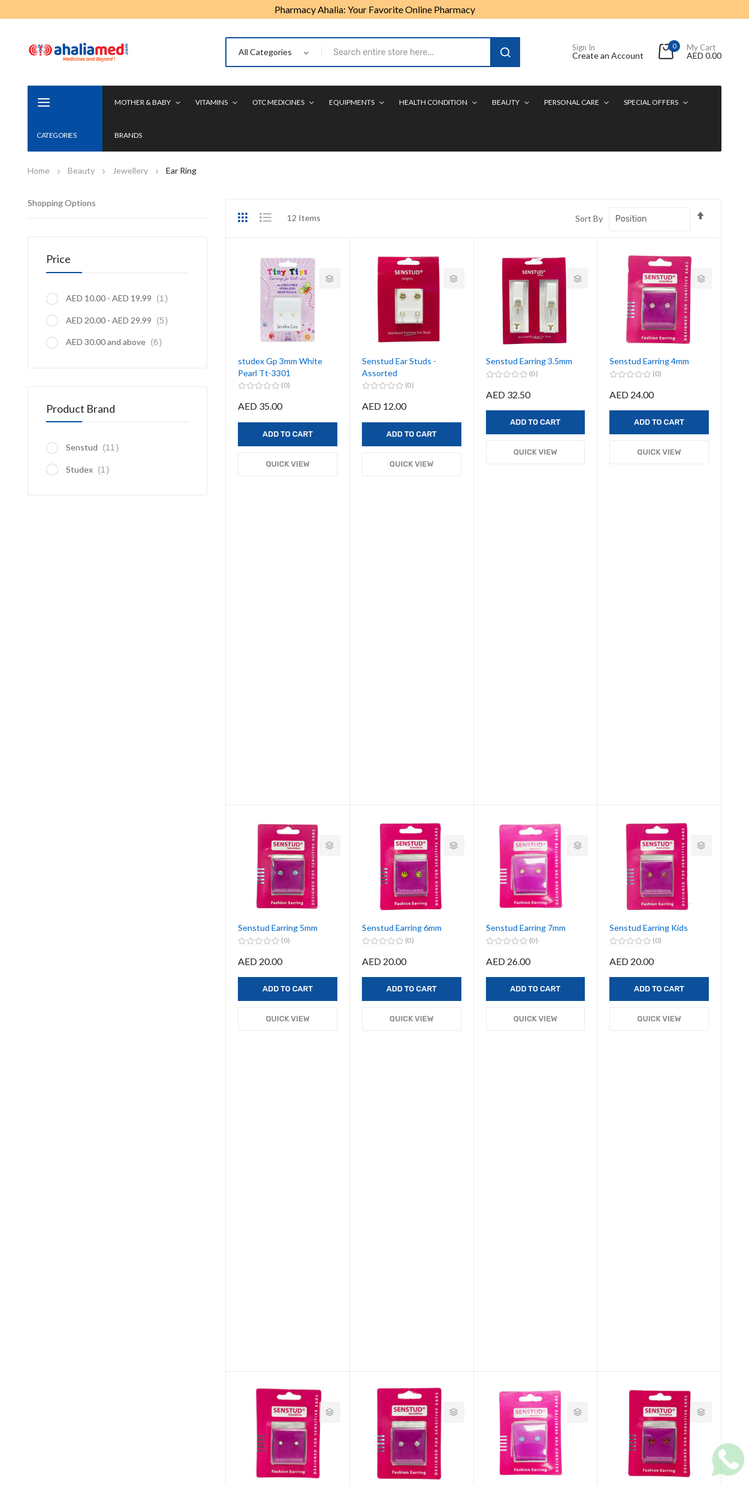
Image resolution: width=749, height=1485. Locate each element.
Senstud (95, 447)
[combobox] (408, 52)
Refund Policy (414, 1393)
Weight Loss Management (444, 1184)
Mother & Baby (142, 102)
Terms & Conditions (336, 1393)
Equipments (351, 102)
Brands (128, 135)
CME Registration (428, 1310)
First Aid (411, 1268)
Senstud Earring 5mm (278, 611)
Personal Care (571, 102)
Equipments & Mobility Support (307, 1254)
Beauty (506, 102)
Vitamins (211, 102)
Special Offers (651, 102)
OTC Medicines (278, 102)
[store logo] (78, 52)
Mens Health (419, 1205)
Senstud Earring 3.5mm (529, 361)
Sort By (589, 218)
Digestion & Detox (430, 1289)
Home (40, 170)
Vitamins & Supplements (311, 1205)
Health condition (433, 102)
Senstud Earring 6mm (402, 611)
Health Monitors (426, 1247)
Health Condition (297, 1282)
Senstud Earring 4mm (649, 361)
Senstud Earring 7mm (526, 611)
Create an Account (608, 56)
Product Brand (80, 408)
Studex (90, 469)
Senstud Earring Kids (648, 611)
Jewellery (131, 170)
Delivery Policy (481, 1393)
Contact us (544, 1393)
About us (201, 1393)
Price (58, 258)
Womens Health (425, 1226)
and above (117, 342)
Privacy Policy (259, 1393)
